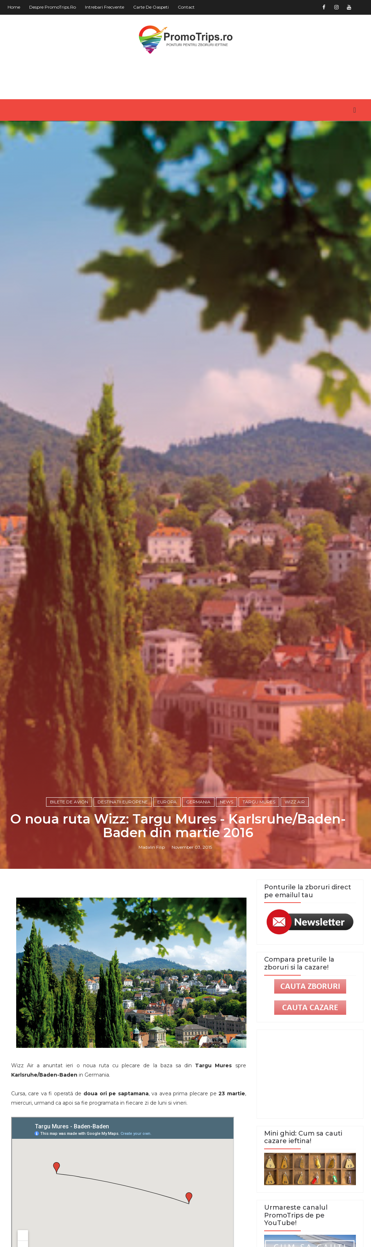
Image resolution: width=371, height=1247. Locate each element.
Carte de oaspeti (151, 7)
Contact (186, 7)
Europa (167, 801)
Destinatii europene (123, 801)
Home (14, 7)
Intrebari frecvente (104, 7)
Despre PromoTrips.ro (52, 7)
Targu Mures (259, 801)
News (226, 801)
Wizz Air (295, 801)
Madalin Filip (152, 847)
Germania (198, 801)
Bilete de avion (69, 801)
